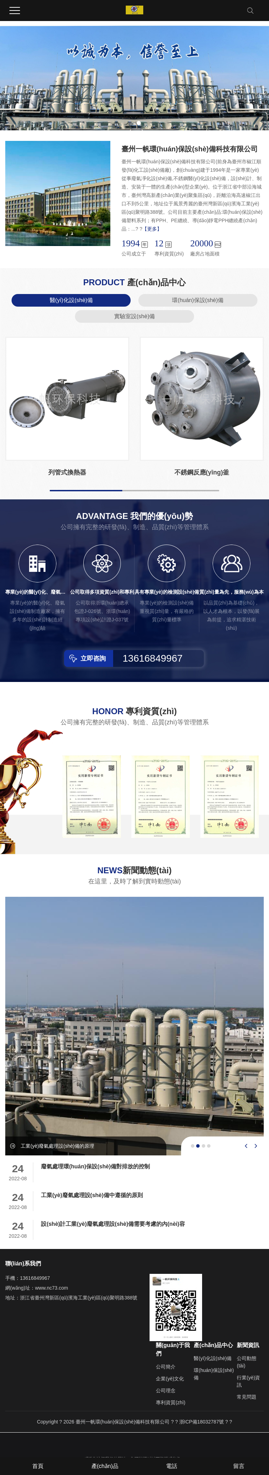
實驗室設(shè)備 (134, 316)
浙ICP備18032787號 (201, 1422)
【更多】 (152, 229)
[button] (130, 123)
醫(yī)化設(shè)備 (71, 300)
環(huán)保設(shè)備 (197, 300)
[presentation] (246, 1146)
